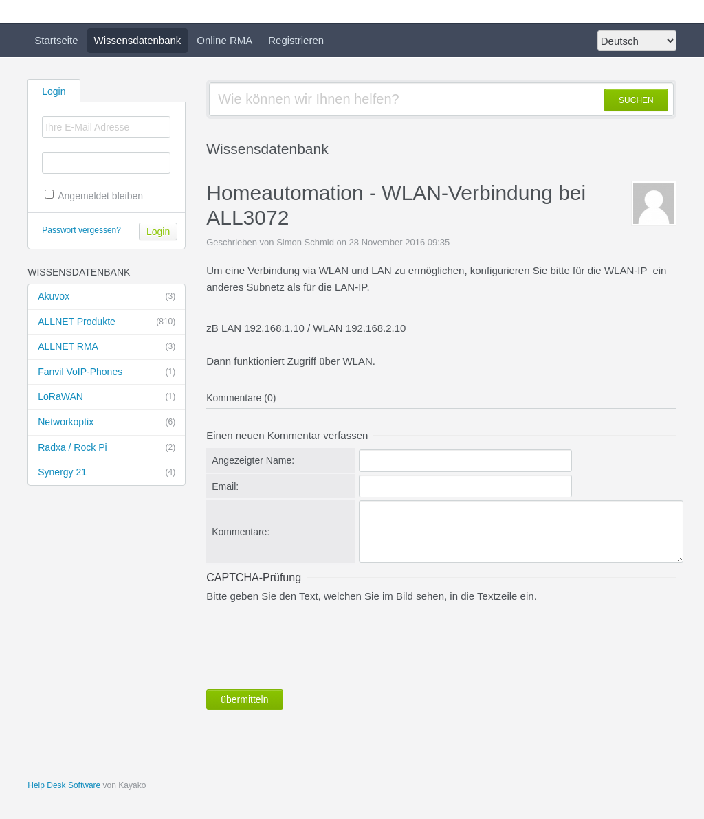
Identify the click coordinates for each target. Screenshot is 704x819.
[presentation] (310, 643)
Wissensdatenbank (138, 40)
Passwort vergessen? (81, 230)
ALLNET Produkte (106, 322)
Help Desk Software (64, 785)
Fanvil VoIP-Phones (106, 372)
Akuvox (106, 297)
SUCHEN (636, 100)
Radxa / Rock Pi (106, 448)
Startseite (56, 40)
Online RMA (224, 40)
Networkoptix (106, 422)
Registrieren (296, 40)
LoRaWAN (106, 397)
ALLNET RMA (106, 347)
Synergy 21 (106, 473)
